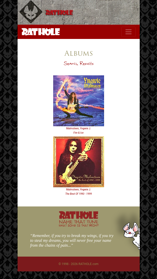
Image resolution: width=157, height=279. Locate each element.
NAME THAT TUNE (78, 223)
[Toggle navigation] (128, 32)
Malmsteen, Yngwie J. (78, 128)
